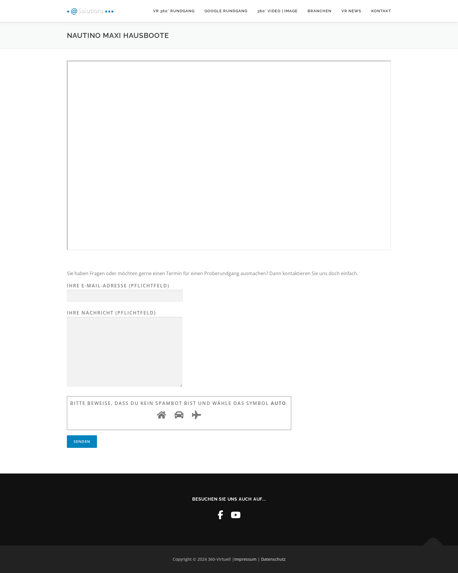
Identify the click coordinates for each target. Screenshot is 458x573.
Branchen (320, 11)
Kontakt (381, 11)
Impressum (245, 559)
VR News (351, 11)
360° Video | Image (277, 11)
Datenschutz (273, 559)
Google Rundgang (225, 11)
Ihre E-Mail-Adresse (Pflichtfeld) (125, 290)
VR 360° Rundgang (174, 11)
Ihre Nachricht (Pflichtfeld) (124, 349)
